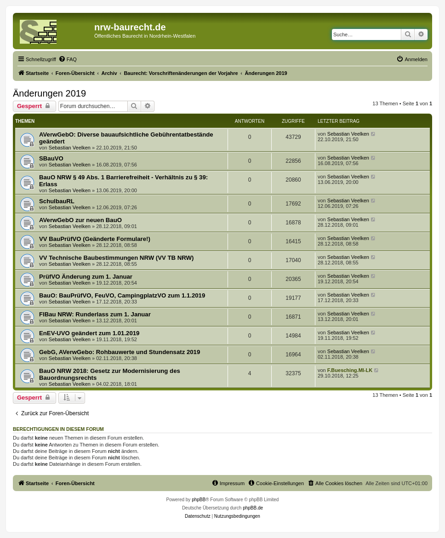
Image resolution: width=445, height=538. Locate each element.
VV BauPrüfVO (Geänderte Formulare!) (94, 238)
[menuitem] (67, 59)
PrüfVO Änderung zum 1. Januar (85, 276)
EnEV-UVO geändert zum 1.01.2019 (89, 333)
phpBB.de (253, 507)
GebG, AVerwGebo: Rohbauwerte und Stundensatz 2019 (119, 352)
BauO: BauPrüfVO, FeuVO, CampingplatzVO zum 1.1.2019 (122, 295)
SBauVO (51, 158)
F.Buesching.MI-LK (349, 370)
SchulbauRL (56, 201)
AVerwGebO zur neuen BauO (80, 220)
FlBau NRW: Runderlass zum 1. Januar (95, 314)
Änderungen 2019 (49, 93)
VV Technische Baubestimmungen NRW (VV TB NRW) (116, 257)
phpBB (198, 499)
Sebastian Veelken (70, 147)
